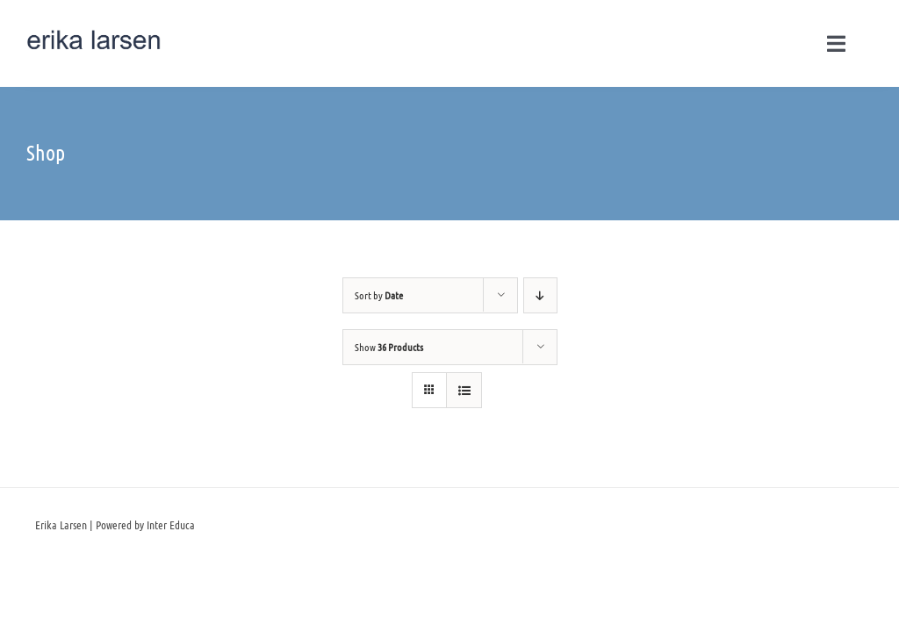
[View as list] (464, 390)
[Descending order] (540, 295)
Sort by (379, 295)
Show (389, 347)
